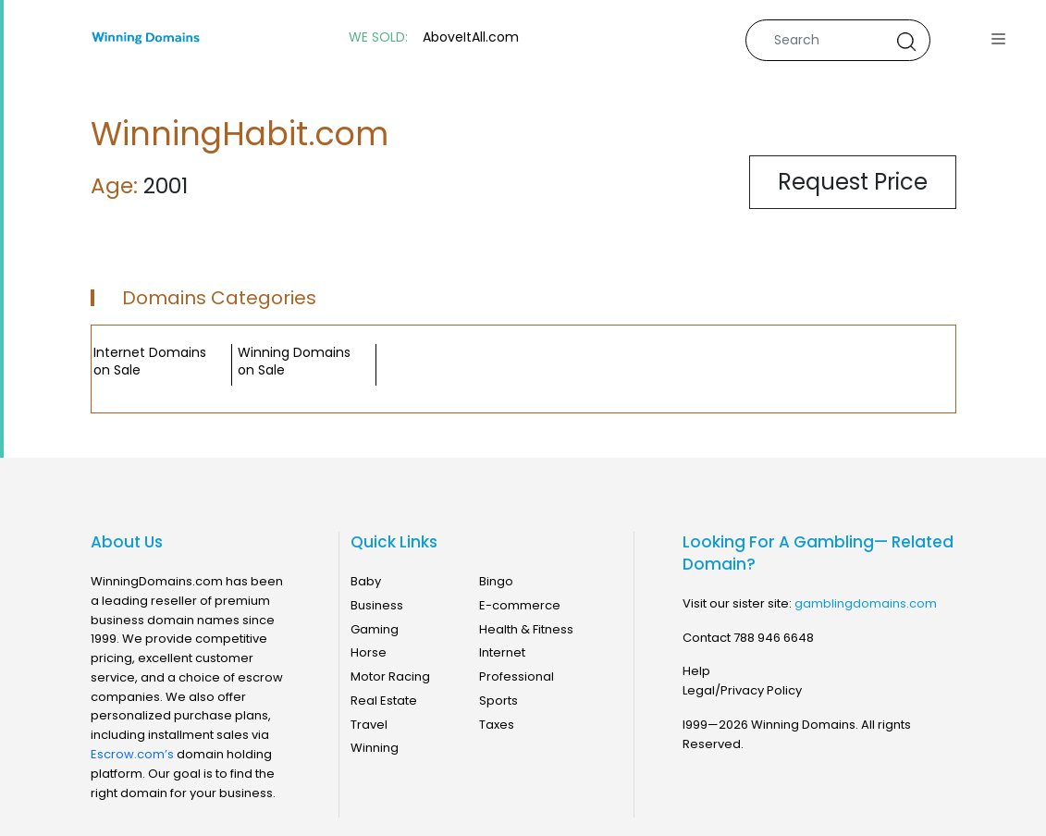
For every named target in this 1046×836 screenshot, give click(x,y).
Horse (369, 652)
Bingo (496, 581)
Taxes (496, 724)
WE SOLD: (378, 37)
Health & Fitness (526, 629)
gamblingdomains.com (865, 603)
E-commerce (519, 605)
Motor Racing (390, 676)
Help (696, 671)
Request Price (853, 181)
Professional (516, 676)
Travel (369, 724)
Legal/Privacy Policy (742, 690)
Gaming (375, 629)
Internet (502, 652)
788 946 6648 (773, 637)
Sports (498, 700)
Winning (375, 747)
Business (377, 605)
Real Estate (384, 700)
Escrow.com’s (132, 754)
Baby (366, 581)
